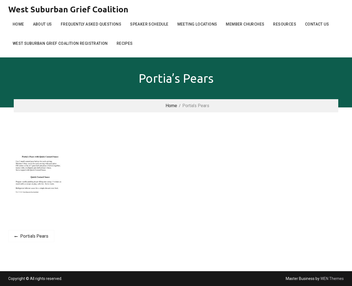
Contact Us (317, 24)
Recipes (125, 43)
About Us (42, 24)
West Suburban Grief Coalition (68, 9)
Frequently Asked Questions (91, 24)
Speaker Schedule (149, 24)
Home (18, 24)
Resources (284, 24)
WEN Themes (332, 278)
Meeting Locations (197, 24)
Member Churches (245, 24)
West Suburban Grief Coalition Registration (60, 43)
